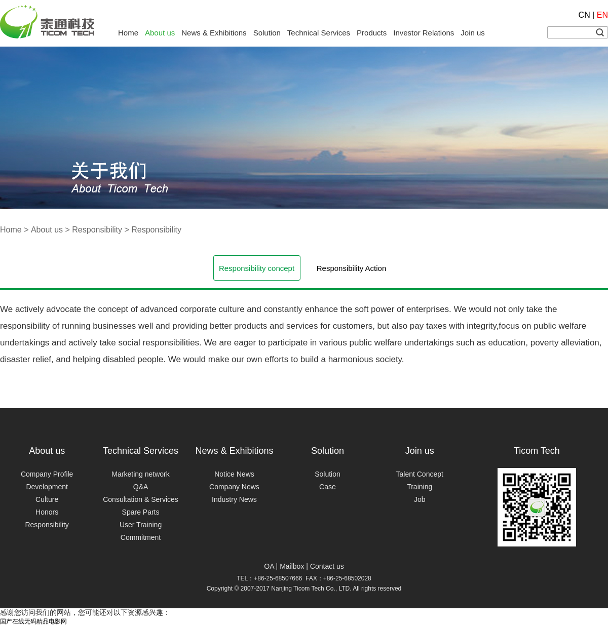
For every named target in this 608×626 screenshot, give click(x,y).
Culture (46, 499)
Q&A (140, 487)
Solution (267, 32)
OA (269, 566)
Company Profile (47, 474)
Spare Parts (141, 512)
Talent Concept (419, 474)
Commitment (141, 537)
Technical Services (318, 32)
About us (160, 32)
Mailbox (292, 566)
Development (47, 487)
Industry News (234, 499)
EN (602, 15)
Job (420, 499)
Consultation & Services (140, 499)
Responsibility (46, 525)
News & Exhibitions (213, 32)
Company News (234, 487)
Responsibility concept (256, 268)
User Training (141, 525)
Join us (473, 32)
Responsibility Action (352, 268)
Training (419, 487)
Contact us (327, 566)
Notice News (234, 474)
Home (128, 32)
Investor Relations (423, 32)
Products (372, 32)
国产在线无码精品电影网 (33, 621)
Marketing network (140, 474)
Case (327, 487)
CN (584, 15)
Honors (46, 512)
